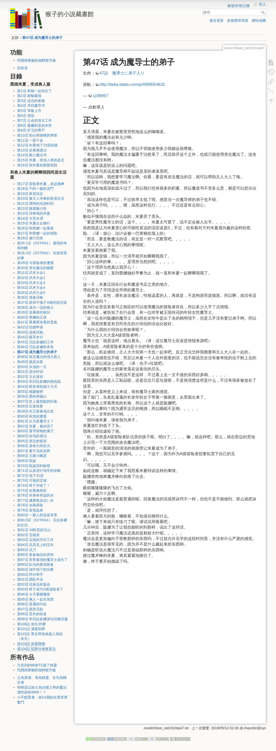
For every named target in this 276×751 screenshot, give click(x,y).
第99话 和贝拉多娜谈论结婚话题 (42, 619)
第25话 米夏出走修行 (33, 223)
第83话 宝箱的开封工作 (35, 540)
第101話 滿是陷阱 (31, 629)
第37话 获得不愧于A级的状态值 (42, 302)
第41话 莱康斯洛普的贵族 (37, 322)
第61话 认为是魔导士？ (35, 421)
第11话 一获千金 (30, 140)
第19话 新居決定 (30, 194)
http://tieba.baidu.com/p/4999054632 (132, 84)
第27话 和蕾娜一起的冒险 (37, 233)
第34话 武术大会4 (31, 288)
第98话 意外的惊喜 (32, 614)
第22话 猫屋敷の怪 (32, 208)
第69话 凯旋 (26, 461)
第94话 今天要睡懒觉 (33, 594)
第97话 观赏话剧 (30, 609)
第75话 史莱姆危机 (32, 490)
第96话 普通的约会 (32, 604)
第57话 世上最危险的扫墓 (37, 401)
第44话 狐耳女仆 (30, 337)
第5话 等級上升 (29, 111)
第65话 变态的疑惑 (32, 441)
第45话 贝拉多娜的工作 (35, 342)
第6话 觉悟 (25, 116)
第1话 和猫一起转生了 (34, 91)
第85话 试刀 (26, 550)
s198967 (100, 96)
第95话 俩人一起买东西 (35, 599)
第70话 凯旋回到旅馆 (33, 466)
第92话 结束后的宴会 (33, 584)
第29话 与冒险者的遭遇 (35, 263)
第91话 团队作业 (30, 579)
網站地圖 (259, 20)
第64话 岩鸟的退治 (32, 436)
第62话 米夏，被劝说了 (35, 426)
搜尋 (263, 12)
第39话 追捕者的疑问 (33, 312)
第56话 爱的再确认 (32, 396)
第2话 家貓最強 (29, 96)
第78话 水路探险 (30, 505)
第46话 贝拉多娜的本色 (35, 347)
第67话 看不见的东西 (33, 451)
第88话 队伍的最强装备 (35, 564)
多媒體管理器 (237, 20)
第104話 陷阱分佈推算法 (36, 649)
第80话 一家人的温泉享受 (37, 515)
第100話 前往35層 (31, 624)
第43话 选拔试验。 (32, 332)
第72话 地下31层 (30, 476)
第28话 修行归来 (30, 238)
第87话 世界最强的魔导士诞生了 (42, 560)
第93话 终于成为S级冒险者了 (40, 589)
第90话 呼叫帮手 (30, 575)
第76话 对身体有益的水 (35, 495)
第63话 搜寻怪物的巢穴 (35, 431)
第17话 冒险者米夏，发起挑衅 (40, 184)
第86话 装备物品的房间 (35, 555)
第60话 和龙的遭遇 (32, 416)
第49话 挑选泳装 (30, 362)
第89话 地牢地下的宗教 (35, 569)
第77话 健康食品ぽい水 (35, 500)
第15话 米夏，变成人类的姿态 (40, 160)
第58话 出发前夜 (30, 406)
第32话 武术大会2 (31, 278)
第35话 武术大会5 (31, 293)
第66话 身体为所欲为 (33, 446)
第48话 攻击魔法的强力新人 (39, 357)
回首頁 (22, 68)
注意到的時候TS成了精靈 (37, 665)
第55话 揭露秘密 (30, 392)
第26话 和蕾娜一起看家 (35, 228)
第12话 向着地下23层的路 (37, 145)
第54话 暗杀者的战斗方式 (37, 386)
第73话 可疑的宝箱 (32, 480)
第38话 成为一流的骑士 (35, 307)
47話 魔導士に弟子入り (122, 73)
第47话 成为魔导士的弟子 (42, 38)
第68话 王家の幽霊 (32, 456)
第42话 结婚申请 (30, 327)
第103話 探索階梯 (31, 644)
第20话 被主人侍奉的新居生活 (40, 198)
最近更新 (216, 20)
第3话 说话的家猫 (31, 101)
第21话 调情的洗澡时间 (35, 203)
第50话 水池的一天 (32, 367)
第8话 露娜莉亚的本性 (34, 125)
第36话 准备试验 (30, 297)
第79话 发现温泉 (30, 510)
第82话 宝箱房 (28, 535)
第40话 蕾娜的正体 (32, 317)
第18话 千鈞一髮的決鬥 (35, 189)
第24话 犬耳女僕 (30, 218)
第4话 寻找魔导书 (31, 105)
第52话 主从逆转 (30, 377)
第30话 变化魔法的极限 (35, 268)
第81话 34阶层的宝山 (34, 530)
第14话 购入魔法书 (32, 155)
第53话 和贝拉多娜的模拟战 (39, 381)
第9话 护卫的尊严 (31, 130)
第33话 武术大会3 (31, 283)
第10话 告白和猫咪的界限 (37, 135)
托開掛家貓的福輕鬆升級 (36, 60)
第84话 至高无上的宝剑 (35, 545)
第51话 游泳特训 (30, 372)
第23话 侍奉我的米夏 (33, 213)
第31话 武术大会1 (31, 273)
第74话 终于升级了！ (33, 485)
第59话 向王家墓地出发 (35, 411)
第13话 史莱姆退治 (32, 150)
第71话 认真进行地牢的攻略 (39, 471)
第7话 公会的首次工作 (34, 120)
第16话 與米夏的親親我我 (37, 165)
